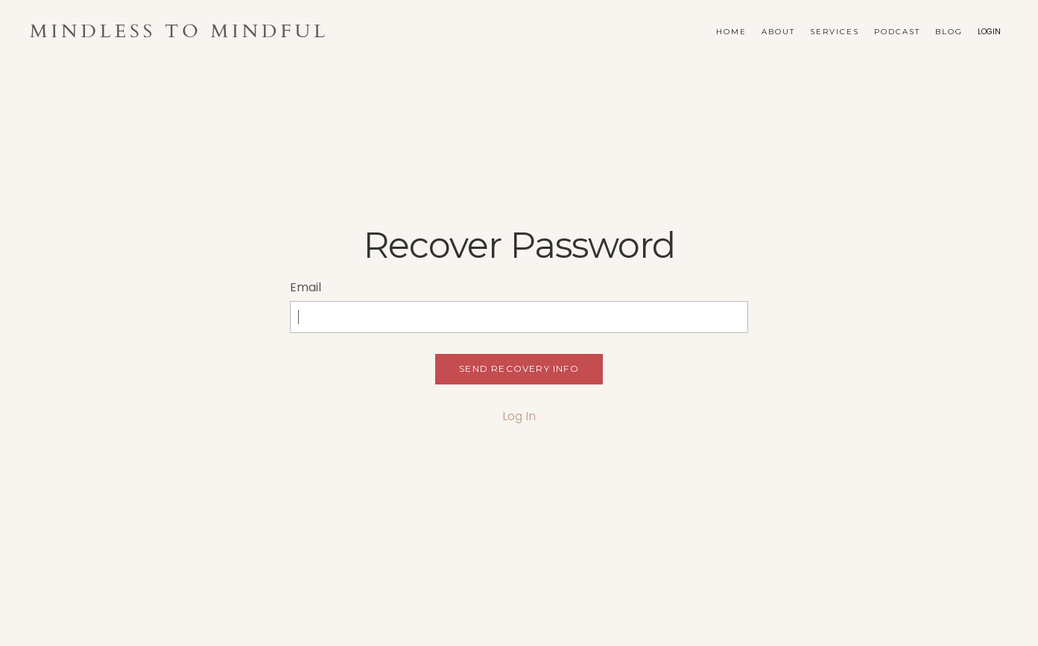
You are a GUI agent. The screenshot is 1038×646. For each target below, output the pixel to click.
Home (731, 32)
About (778, 32)
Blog (949, 32)
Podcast (897, 32)
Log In (519, 416)
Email (305, 287)
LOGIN (989, 31)
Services (834, 32)
